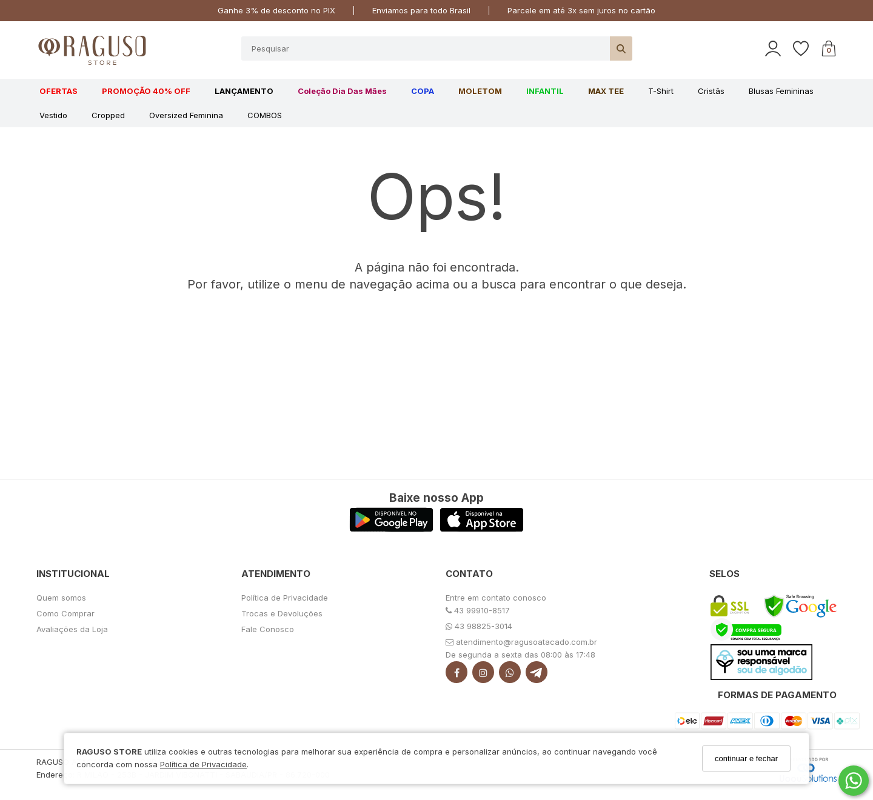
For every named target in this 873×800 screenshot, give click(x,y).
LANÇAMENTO (244, 91)
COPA (422, 91)
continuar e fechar (746, 758)
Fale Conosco (267, 629)
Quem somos (61, 597)
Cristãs (711, 91)
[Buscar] (621, 48)
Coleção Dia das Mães (342, 91)
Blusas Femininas (781, 91)
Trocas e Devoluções (282, 613)
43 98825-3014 (479, 626)
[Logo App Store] (482, 529)
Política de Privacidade (203, 764)
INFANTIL (545, 91)
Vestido (53, 115)
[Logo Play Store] (391, 529)
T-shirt (661, 91)
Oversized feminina (186, 115)
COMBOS (264, 115)
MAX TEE (606, 91)
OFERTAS (58, 91)
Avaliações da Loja (72, 629)
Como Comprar (65, 613)
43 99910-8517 (478, 610)
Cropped (108, 115)
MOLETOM (480, 91)
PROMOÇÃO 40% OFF (146, 91)
